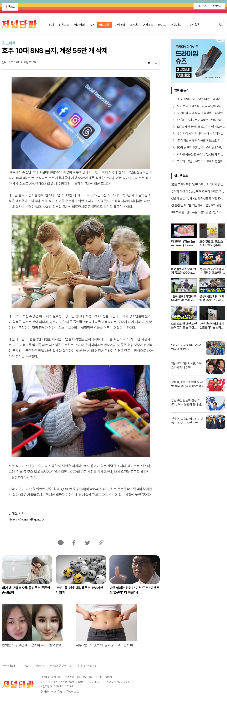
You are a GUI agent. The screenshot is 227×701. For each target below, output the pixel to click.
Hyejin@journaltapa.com (28, 519)
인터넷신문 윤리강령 (60, 665)
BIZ (92, 25)
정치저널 (64, 25)
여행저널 (176, 25)
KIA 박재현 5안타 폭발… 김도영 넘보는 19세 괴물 (197, 212)
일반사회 (79, 25)
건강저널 (148, 25)
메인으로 (10, 6)
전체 (51, 25)
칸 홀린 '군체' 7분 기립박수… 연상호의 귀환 (196, 205)
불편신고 (216, 5)
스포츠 (134, 25)
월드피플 (104, 25)
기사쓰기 (202, 5)
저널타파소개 (8, 665)
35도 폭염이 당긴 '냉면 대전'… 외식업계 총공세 (197, 185)
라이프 (162, 25)
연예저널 (120, 25)
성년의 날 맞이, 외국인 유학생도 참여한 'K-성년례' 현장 (197, 199)
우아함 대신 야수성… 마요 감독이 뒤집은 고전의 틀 (197, 192)
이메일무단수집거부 (87, 665)
